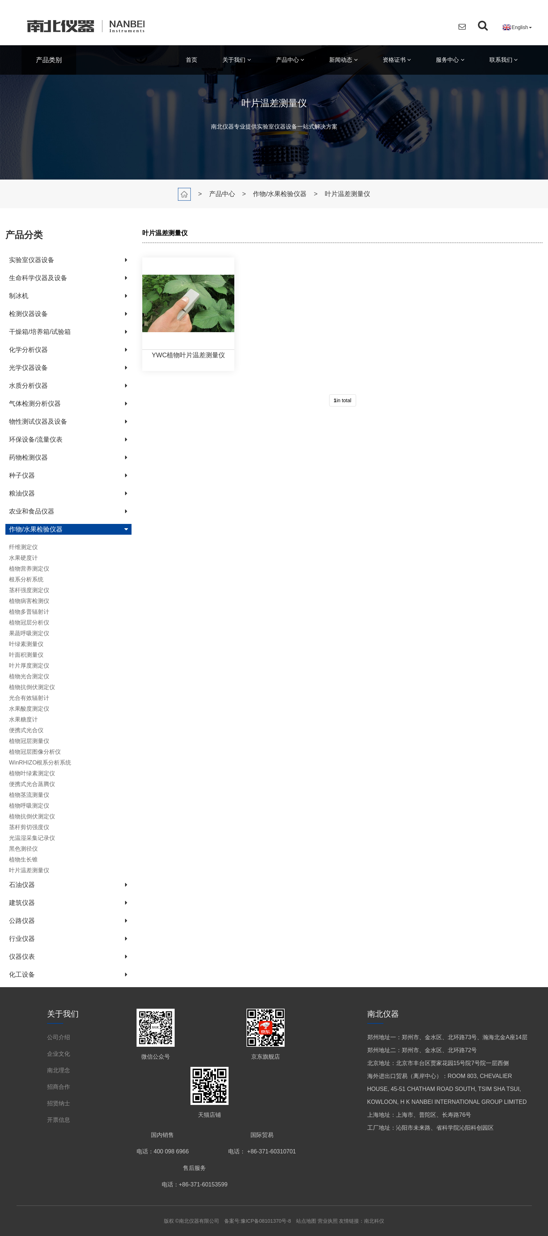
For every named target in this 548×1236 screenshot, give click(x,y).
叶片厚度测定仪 (29, 666)
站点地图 (307, 1221)
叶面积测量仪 (26, 655)
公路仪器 (22, 920)
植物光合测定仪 (29, 676)
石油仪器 (22, 884)
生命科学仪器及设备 (38, 278)
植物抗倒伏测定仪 (32, 687)
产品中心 (290, 60)
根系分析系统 (26, 579)
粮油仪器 (22, 493)
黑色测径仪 (23, 849)
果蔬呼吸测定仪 (29, 633)
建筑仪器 (22, 902)
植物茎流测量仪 (29, 795)
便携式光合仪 (26, 730)
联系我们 (503, 60)
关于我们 (236, 60)
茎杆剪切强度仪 (29, 827)
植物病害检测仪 (29, 601)
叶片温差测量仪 (347, 194)
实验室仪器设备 (31, 260)
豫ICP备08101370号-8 (266, 1221)
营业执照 (328, 1221)
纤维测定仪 (23, 547)
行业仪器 (22, 938)
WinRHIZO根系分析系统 (40, 762)
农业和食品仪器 (31, 511)
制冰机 (18, 295)
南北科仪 (374, 1221)
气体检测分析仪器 (35, 403)
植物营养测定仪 (29, 569)
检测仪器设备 (28, 313)
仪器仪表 (22, 956)
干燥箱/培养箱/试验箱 (40, 331)
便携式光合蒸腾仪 (32, 784)
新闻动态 (343, 60)
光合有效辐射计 (29, 698)
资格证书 (397, 60)
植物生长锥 (23, 859)
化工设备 (22, 974)
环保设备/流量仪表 (36, 439)
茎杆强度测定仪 (29, 590)
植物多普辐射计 (29, 612)
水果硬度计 (23, 558)
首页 (191, 60)
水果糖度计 (23, 719)
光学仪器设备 (28, 367)
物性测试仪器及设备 (38, 421)
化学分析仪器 (28, 349)
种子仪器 (22, 475)
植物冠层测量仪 (29, 741)
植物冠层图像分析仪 (35, 752)
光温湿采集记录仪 (32, 838)
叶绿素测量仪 (26, 644)
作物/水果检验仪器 (280, 194)
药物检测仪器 (28, 457)
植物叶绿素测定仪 (32, 773)
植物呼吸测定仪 (29, 806)
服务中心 (450, 60)
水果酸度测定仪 (29, 709)
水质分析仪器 (28, 385)
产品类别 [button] (49, 60)
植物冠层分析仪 (29, 622)
